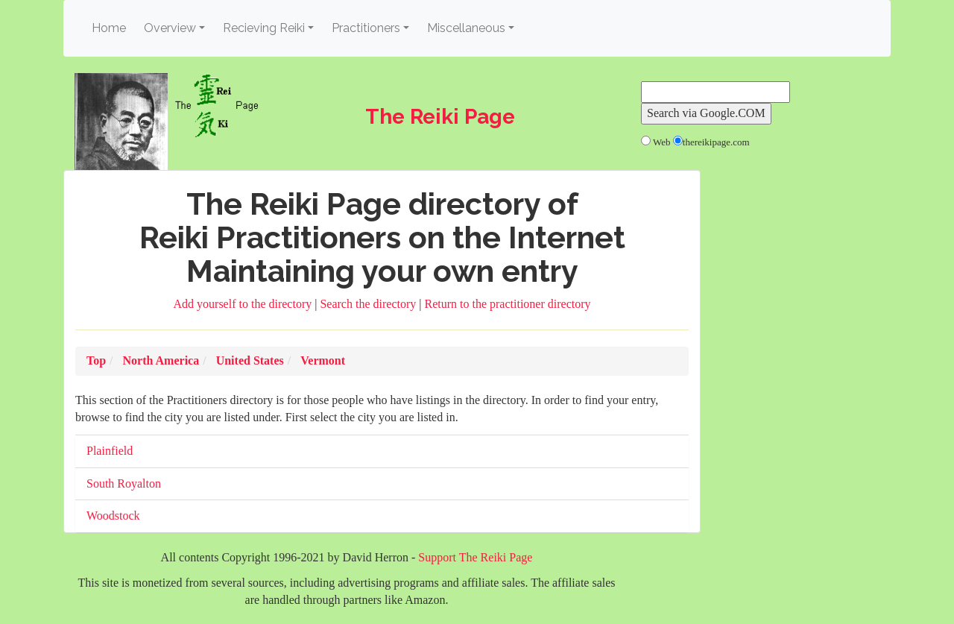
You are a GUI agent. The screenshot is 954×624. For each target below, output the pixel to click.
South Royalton (123, 483)
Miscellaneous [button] (466, 28)
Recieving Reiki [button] (264, 28)
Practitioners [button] (366, 28)
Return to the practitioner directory (507, 303)
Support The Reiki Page (475, 557)
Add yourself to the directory (244, 303)
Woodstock (113, 515)
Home (111, 27)
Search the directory (369, 303)
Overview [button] (170, 28)
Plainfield (109, 450)
